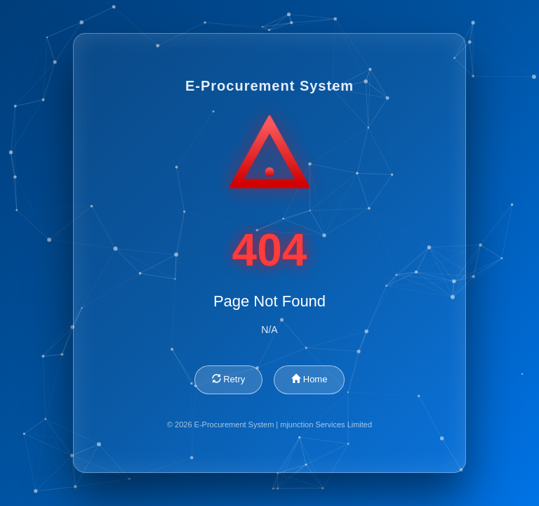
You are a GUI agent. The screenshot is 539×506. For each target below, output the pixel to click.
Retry (229, 379)
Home (309, 379)
